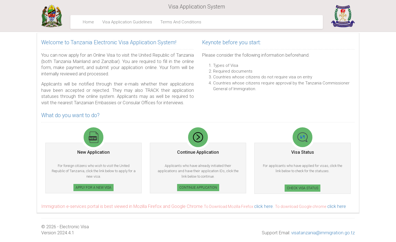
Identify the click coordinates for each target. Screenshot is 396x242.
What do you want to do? (70, 115)
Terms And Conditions (180, 22)
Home (88, 22)
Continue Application (198, 187)
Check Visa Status (302, 188)
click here (263, 206)
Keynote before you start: (231, 42)
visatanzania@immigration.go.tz (323, 232)
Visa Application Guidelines (127, 22)
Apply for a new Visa (93, 187)
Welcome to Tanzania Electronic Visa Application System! (108, 42)
